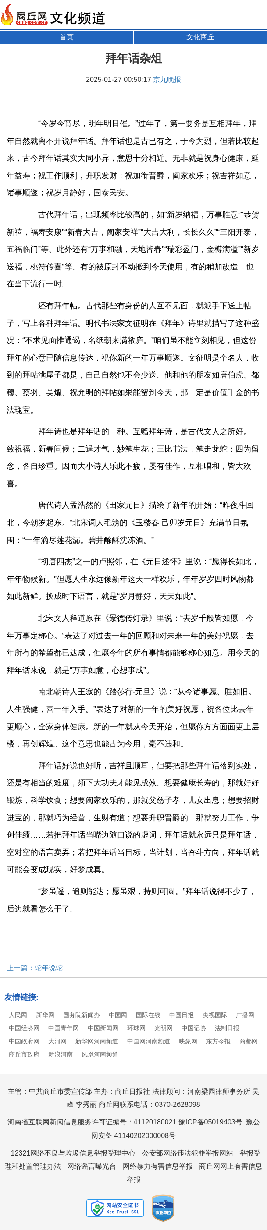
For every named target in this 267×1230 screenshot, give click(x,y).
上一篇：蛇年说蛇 (35, 968)
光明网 (163, 1028)
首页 (67, 37)
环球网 (136, 1028)
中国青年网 (63, 1028)
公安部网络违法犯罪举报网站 (187, 1153)
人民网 (18, 1014)
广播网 (245, 1014)
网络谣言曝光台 (91, 1166)
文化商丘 (200, 37)
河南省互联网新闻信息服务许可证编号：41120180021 (92, 1122)
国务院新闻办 (81, 1014)
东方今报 (218, 1041)
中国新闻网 (103, 1028)
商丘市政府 (24, 1054)
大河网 (57, 1041)
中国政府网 (24, 1041)
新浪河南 (60, 1054)
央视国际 (215, 1014)
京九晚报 (167, 79)
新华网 (45, 1014)
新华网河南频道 (96, 1041)
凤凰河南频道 (100, 1054)
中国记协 (194, 1028)
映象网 (188, 1041)
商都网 (248, 1041)
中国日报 (181, 1014)
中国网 (118, 1014)
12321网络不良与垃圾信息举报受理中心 (73, 1153)
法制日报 (227, 1028)
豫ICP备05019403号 (210, 1122)
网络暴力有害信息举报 (158, 1166)
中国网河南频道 (148, 1041)
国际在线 (148, 1014)
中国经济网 (24, 1028)
